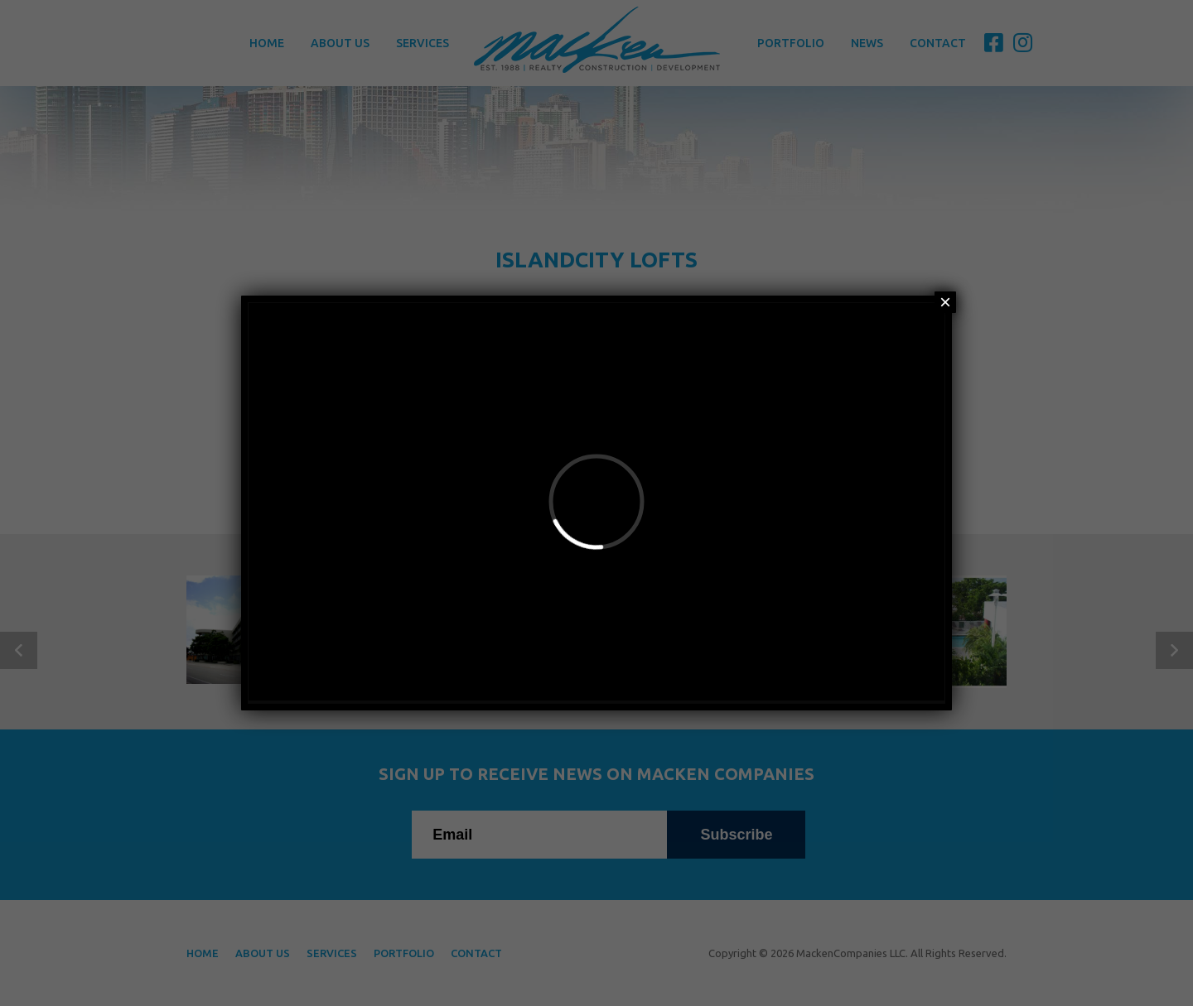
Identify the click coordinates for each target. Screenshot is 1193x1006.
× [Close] (945, 302)
